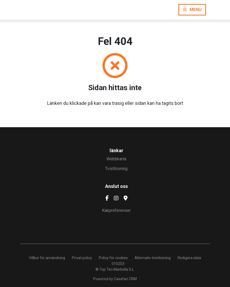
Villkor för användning (47, 258)
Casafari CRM (125, 279)
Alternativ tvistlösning (153, 258)
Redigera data (189, 258)
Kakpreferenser (116, 210)
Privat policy (82, 258)
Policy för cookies (113, 258)
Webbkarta (116, 158)
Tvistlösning (116, 168)
